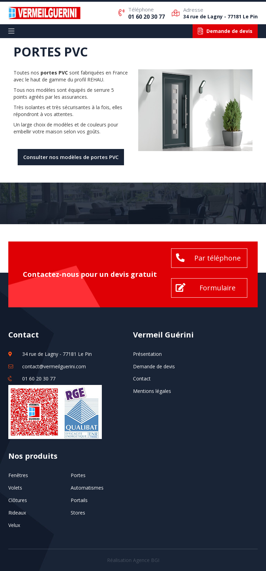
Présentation (147, 354)
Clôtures (17, 500)
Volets (15, 487)
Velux (14, 525)
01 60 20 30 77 (146, 16)
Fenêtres (18, 475)
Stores (78, 512)
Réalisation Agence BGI (133, 560)
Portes (78, 475)
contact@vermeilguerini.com (54, 366)
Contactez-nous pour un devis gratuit (90, 274)
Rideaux (17, 512)
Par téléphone (217, 258)
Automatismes (87, 487)
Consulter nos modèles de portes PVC (70, 156)
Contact (142, 378)
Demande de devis (154, 366)
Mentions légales (152, 391)
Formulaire (218, 287)
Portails (79, 500)
